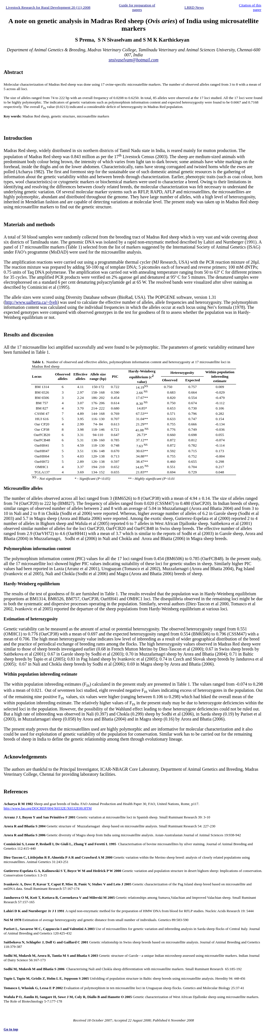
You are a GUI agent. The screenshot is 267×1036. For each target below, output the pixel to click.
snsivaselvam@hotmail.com (133, 59)
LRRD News (194, 7)
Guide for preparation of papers (137, 7)
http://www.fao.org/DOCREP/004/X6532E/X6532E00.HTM (48, 808)
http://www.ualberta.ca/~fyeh (31, 302)
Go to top (11, 1029)
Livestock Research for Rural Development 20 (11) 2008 (48, 7)
